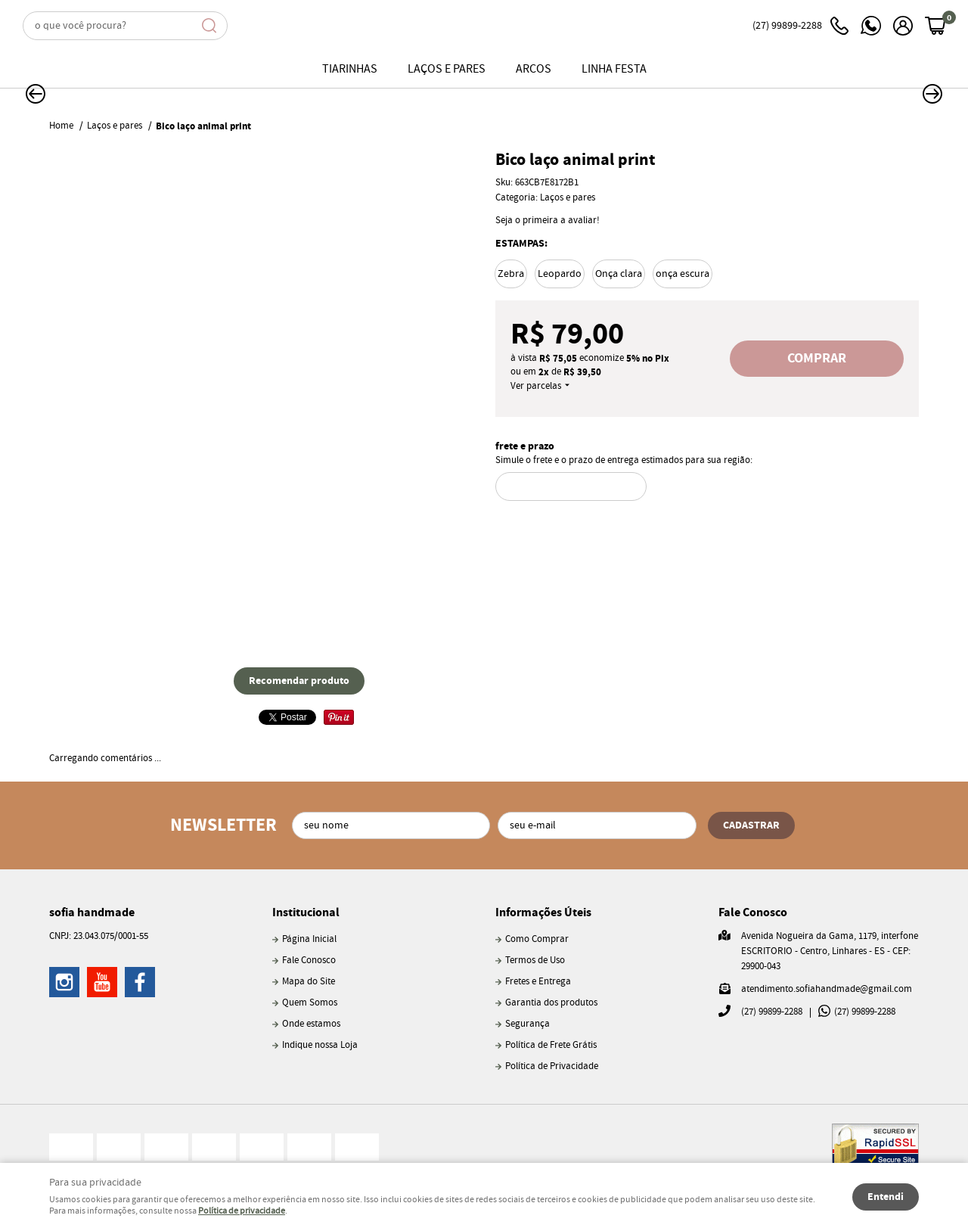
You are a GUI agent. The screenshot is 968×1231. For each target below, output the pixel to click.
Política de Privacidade (551, 1066)
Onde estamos (311, 1024)
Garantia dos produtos (551, 1002)
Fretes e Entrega (538, 981)
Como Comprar (537, 939)
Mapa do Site (308, 981)
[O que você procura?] (209, 25)
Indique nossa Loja (320, 1045)
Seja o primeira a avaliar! (547, 220)
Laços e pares (447, 69)
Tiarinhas (349, 69)
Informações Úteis (543, 912)
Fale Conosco (309, 960)
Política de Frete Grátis (551, 1045)
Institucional (306, 912)
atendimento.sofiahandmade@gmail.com (826, 989)
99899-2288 (800, 26)
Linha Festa (614, 69)
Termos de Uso (535, 960)
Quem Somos (309, 1002)
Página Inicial (309, 939)
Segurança (527, 1024)
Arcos (533, 69)
